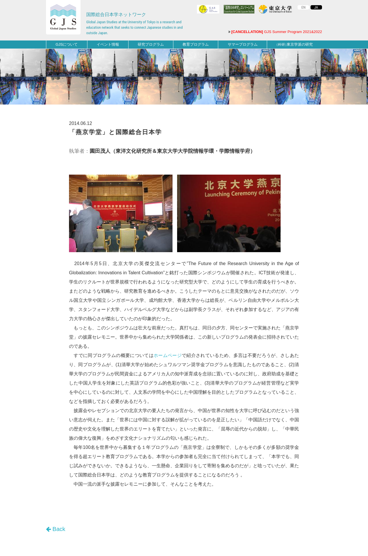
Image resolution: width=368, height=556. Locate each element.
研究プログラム (151, 44)
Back (55, 529)
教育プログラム (196, 44)
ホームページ (168, 355)
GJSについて (66, 44)
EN (303, 7)
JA (316, 7)
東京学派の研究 (294, 44)
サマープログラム (243, 44)
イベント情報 (108, 44)
